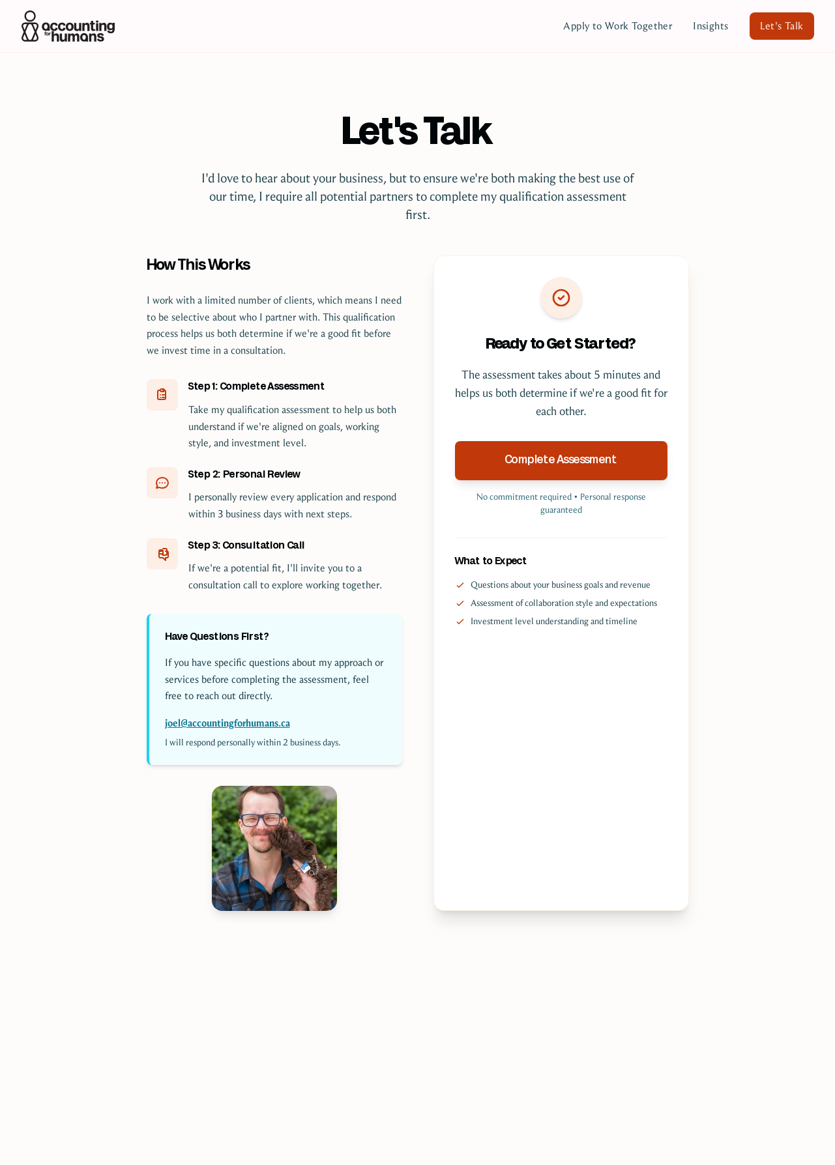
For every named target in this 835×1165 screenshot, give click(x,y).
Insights (710, 26)
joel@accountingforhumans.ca (227, 723)
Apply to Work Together (617, 26)
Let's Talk (782, 26)
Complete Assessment (561, 460)
